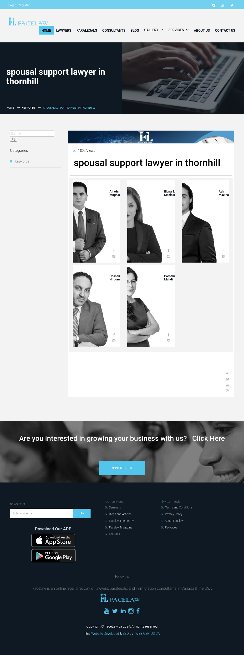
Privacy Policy (173, 514)
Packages (171, 527)
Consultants (113, 30)
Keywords (29, 107)
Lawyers (63, 30)
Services (178, 30)
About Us (202, 30)
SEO (126, 633)
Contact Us (225, 30)
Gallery (153, 30)
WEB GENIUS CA (147, 633)
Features (114, 534)
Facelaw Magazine (120, 527)
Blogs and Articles (120, 514)
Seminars (115, 507)
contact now (122, 468)
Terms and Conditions (179, 507)
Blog (135, 30)
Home (46, 30)
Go (82, 513)
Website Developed (105, 633)
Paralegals (86, 30)
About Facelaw (174, 521)
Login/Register (19, 5)
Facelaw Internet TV (121, 521)
